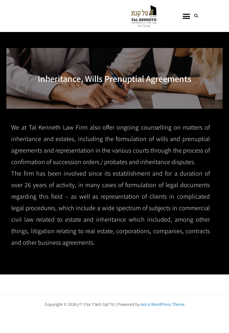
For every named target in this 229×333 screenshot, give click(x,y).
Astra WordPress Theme (163, 304)
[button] (186, 16)
